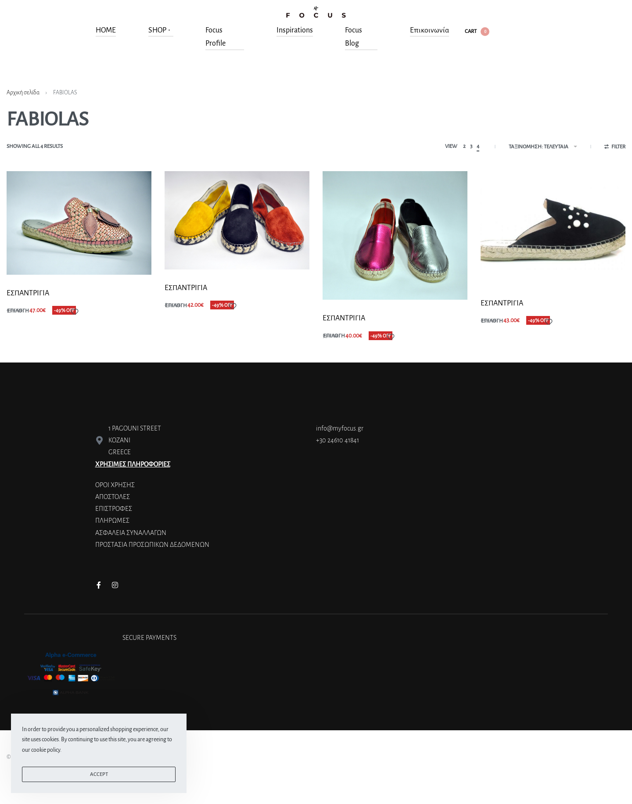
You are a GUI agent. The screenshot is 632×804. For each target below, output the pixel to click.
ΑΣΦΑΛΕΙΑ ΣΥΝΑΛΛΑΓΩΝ (130, 532)
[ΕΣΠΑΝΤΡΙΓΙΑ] (553, 228)
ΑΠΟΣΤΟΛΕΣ (112, 496)
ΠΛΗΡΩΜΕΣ (112, 520)
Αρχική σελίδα (23, 93)
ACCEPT (99, 774)
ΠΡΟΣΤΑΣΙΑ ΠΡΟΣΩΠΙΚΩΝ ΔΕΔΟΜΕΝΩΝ (152, 544)
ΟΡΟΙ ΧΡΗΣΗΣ (115, 484)
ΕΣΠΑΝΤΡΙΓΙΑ (502, 303)
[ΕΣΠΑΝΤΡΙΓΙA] (79, 222)
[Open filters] (615, 148)
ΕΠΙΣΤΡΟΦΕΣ (113, 508)
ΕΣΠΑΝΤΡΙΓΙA (28, 293)
